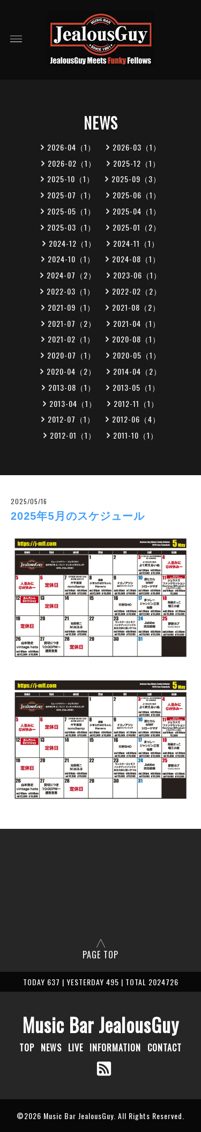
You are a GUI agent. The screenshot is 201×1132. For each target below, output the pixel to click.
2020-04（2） (71, 371)
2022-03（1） (71, 291)
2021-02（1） (71, 339)
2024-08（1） (136, 258)
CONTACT (164, 1047)
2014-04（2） (137, 371)
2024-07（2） (71, 275)
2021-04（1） (136, 323)
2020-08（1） (136, 339)
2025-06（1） (137, 194)
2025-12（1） (136, 163)
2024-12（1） (72, 243)
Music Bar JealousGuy (101, 1024)
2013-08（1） (71, 387)
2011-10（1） (135, 435)
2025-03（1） (71, 227)
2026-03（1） (137, 147)
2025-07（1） (71, 194)
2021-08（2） (136, 307)
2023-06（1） (137, 275)
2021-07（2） (72, 323)
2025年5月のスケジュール (78, 516)
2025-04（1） (137, 211)
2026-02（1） (72, 163)
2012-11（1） (136, 403)
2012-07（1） (71, 419)
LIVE (75, 1047)
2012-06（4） (136, 419)
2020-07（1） (71, 355)
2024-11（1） (136, 243)
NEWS (51, 1047)
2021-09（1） (71, 307)
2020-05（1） (137, 355)
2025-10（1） (70, 178)
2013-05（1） (136, 387)
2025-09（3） (136, 178)
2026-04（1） (71, 147)
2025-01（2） (137, 227)
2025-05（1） (71, 211)
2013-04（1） (72, 403)
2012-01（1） (73, 435)
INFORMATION (115, 1047)
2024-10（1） (71, 258)
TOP (26, 1047)
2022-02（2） (136, 291)
